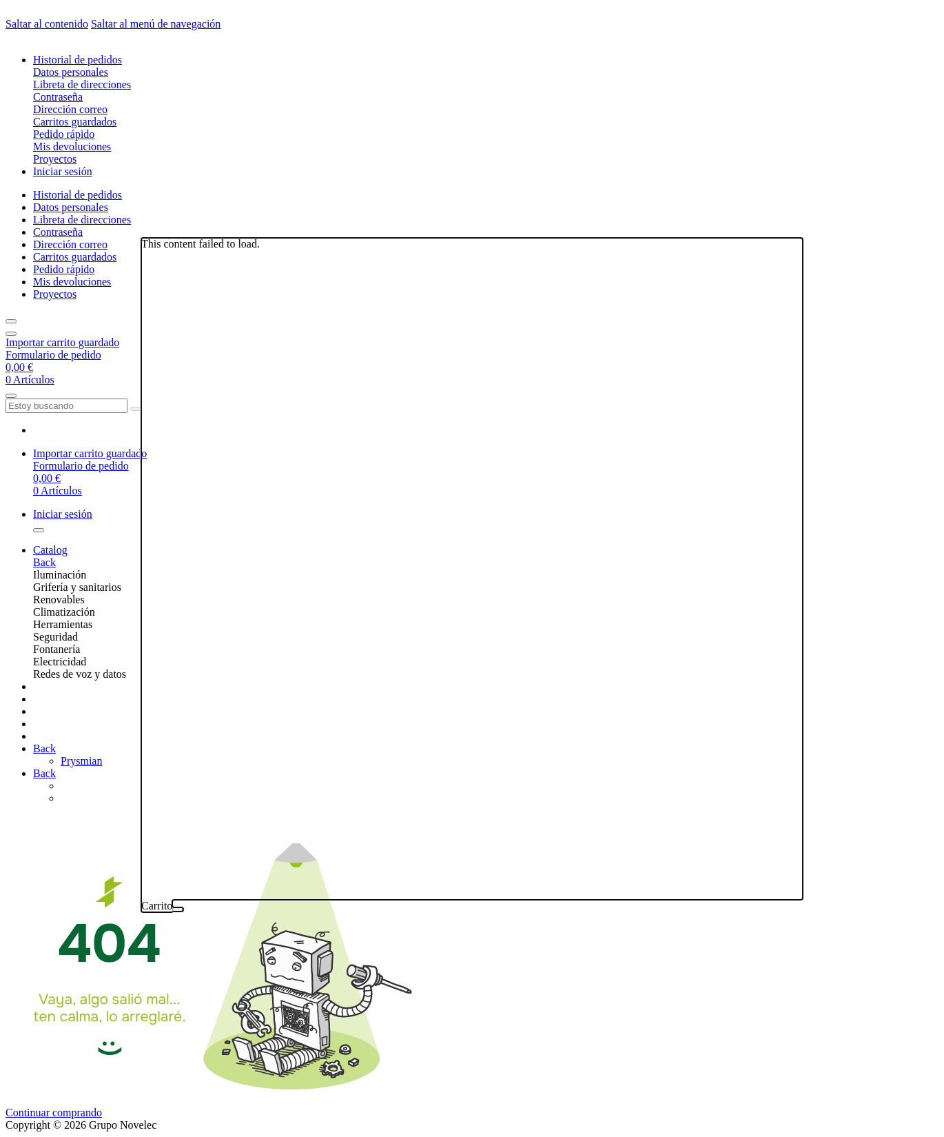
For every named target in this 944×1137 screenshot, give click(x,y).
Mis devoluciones (72, 146)
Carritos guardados (74, 122)
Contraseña (58, 97)
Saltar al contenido (47, 24)
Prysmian (81, 761)
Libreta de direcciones (82, 84)
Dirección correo (70, 109)
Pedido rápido (63, 134)
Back (44, 562)
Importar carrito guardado (62, 342)
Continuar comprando (54, 1112)
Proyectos (54, 159)
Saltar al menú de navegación (155, 24)
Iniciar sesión (62, 171)
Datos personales (70, 72)
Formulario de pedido (53, 355)
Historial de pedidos (77, 60)
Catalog (50, 550)
